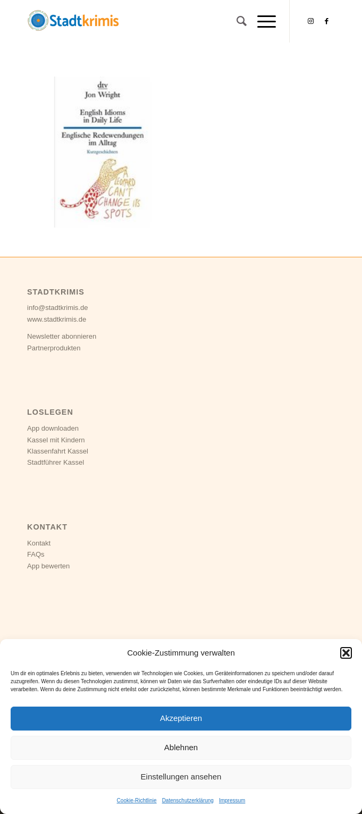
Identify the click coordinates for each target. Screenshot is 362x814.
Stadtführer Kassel (55, 462)
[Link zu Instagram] (311, 21)
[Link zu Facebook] (327, 21)
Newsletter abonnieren (61, 336)
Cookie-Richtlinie (137, 800)
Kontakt (38, 543)
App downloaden (53, 428)
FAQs (36, 554)
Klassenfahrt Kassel (57, 451)
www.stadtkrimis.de (56, 319)
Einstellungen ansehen (181, 776)
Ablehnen (181, 747)
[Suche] (236, 21)
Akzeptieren (181, 718)
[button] (346, 653)
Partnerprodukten (53, 348)
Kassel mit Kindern (56, 440)
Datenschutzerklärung (188, 800)
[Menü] (261, 21)
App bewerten (48, 566)
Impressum (232, 800)
